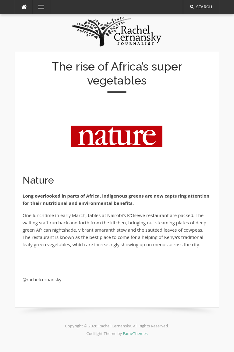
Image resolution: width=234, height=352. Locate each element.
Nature (38, 180)
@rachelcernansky (42, 279)
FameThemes (135, 333)
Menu (39, 7)
